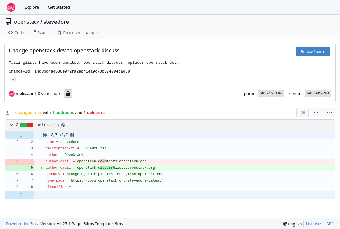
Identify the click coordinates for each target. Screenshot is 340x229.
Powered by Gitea (22, 223)
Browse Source (313, 51)
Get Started (59, 7)
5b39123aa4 (271, 93)
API (329, 223)
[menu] (329, 112)
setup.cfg (48, 125)
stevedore (56, 22)
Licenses (314, 223)
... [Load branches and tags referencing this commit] (12, 79)
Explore (32, 7)
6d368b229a (318, 93)
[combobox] (302, 112)
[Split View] (316, 112)
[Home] (11, 7)
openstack (26, 22)
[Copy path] (63, 125)
